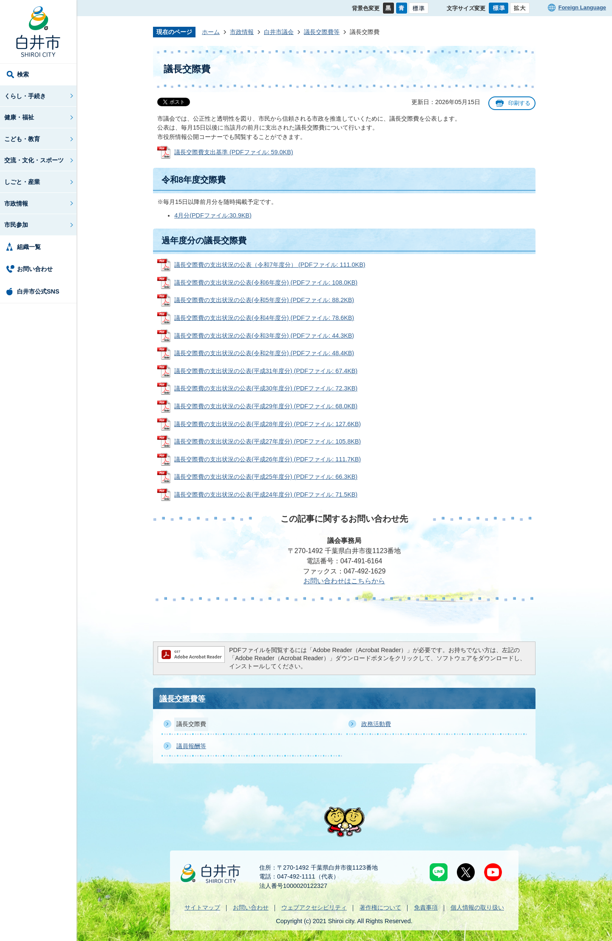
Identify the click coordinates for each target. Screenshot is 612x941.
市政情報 (16, 203)
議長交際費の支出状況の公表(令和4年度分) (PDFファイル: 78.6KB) (264, 317)
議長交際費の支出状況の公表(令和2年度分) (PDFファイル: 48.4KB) (264, 353)
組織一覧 (29, 246)
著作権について (380, 907)
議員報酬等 (191, 746)
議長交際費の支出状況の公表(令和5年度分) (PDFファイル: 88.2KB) (264, 300)
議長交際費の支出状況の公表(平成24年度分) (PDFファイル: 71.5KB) (265, 494)
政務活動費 (376, 724)
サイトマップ (202, 907)
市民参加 (16, 224)
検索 (23, 74)
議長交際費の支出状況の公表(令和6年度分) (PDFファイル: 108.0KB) (265, 282)
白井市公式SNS (38, 291)
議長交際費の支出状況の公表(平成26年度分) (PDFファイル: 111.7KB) (267, 459)
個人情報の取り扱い (477, 907)
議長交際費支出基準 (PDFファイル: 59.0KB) (233, 152)
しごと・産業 (22, 181)
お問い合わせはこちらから (344, 581)
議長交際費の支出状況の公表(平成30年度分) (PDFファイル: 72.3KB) (265, 388)
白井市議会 (279, 31)
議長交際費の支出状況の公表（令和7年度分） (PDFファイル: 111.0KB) (270, 264)
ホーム (211, 31)
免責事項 (426, 907)
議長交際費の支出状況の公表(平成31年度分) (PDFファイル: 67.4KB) (265, 370)
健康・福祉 (19, 117)
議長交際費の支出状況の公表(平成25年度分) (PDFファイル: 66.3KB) (265, 476)
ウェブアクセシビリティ (314, 907)
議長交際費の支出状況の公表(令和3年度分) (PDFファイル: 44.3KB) (264, 335)
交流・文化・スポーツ (34, 160)
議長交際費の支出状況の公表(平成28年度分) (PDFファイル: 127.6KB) (267, 424)
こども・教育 (22, 139)
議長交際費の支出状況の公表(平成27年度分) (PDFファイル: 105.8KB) (267, 441)
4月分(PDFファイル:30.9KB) (213, 215)
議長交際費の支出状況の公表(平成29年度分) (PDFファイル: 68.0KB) (265, 406)
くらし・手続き (25, 96)
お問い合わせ (35, 269)
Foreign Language (582, 7)
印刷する (519, 103)
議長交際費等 (322, 31)
